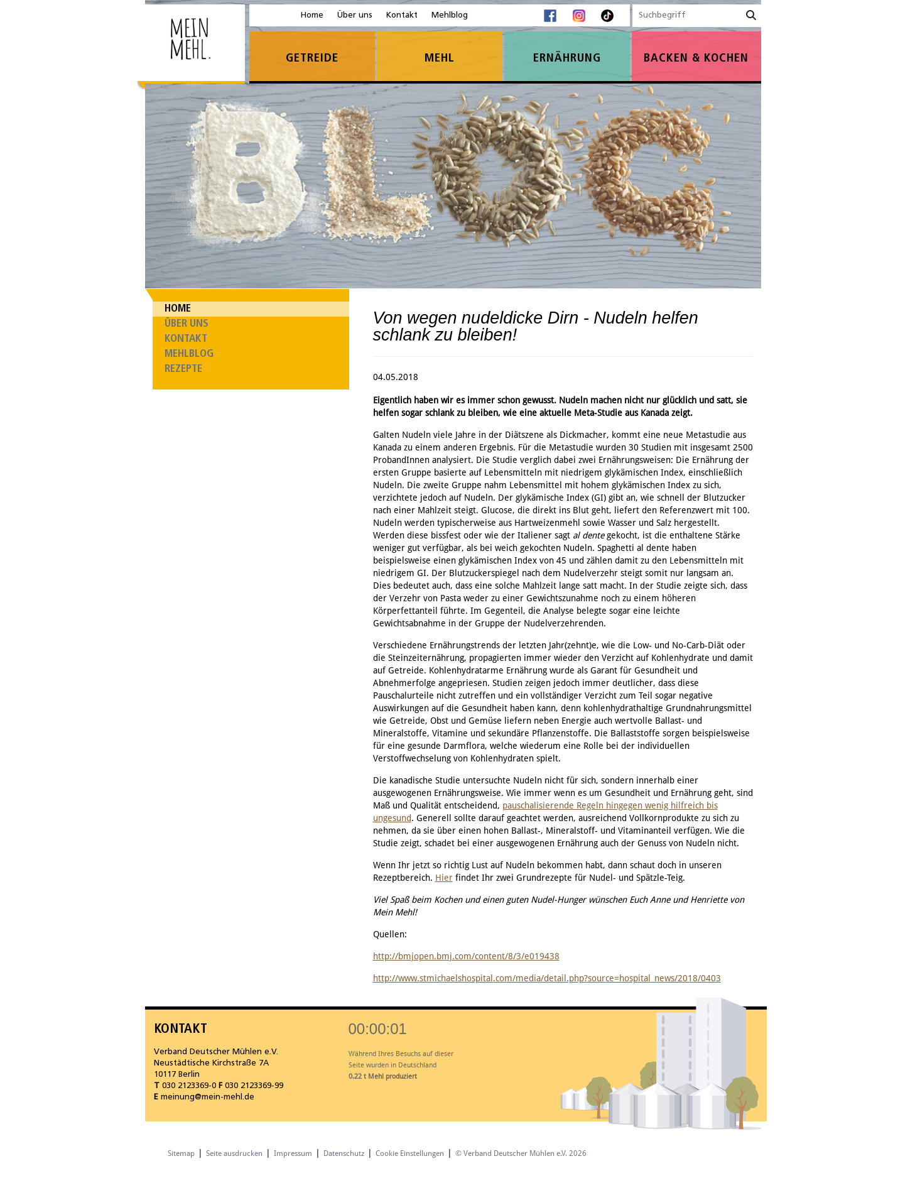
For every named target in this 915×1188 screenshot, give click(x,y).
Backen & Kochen (696, 59)
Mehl (440, 59)
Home (312, 15)
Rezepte (183, 369)
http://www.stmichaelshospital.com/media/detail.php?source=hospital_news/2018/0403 (547, 978)
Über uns (354, 15)
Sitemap (181, 1153)
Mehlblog (449, 15)
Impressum (293, 1153)
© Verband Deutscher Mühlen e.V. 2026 (521, 1153)
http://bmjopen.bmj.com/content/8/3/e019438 (466, 956)
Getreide (312, 59)
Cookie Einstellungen (410, 1153)
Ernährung (567, 59)
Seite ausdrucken (234, 1153)
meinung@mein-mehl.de (207, 1097)
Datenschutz (343, 1153)
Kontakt (402, 15)
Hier (444, 878)
